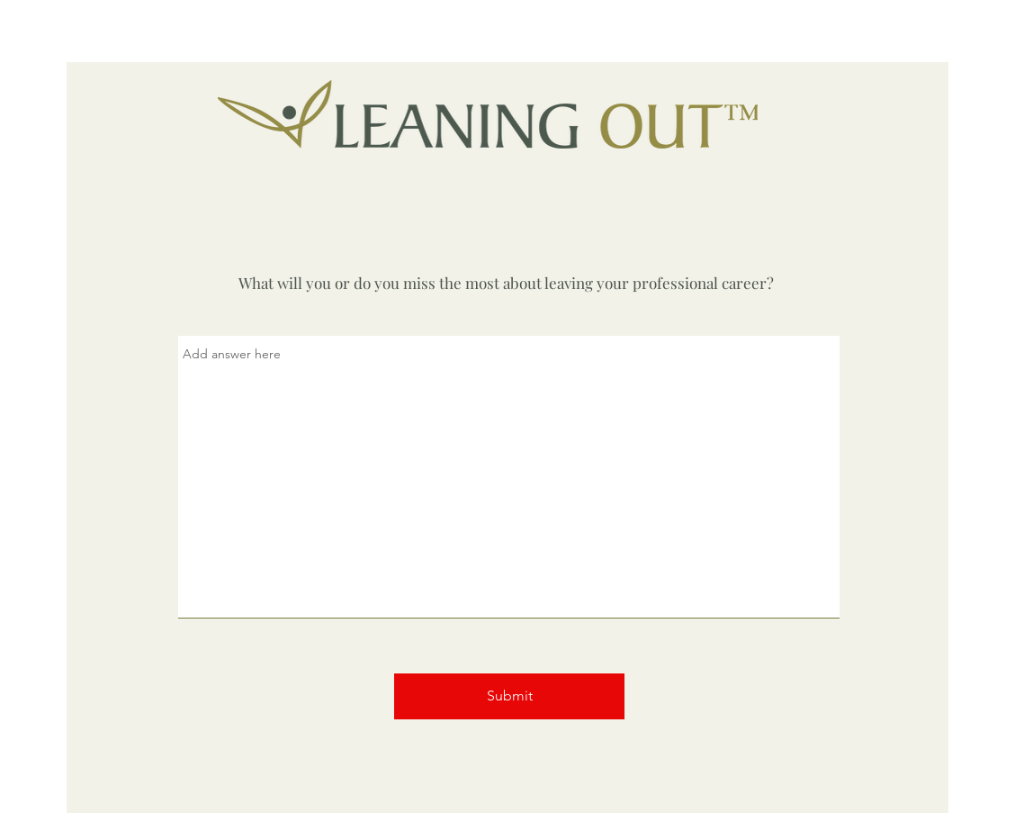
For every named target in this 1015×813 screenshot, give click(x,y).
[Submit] (509, 696)
